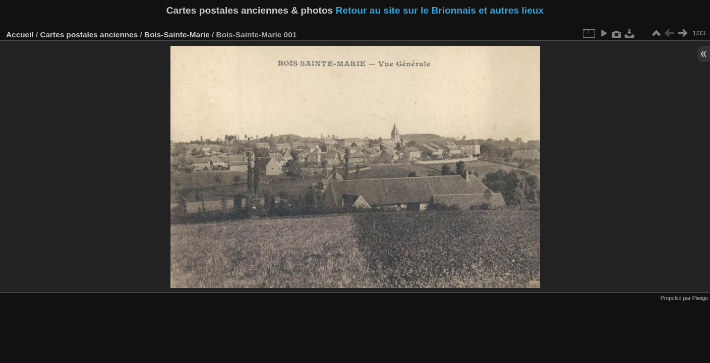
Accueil (20, 34)
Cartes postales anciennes (89, 34)
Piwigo (700, 298)
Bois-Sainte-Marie (177, 34)
